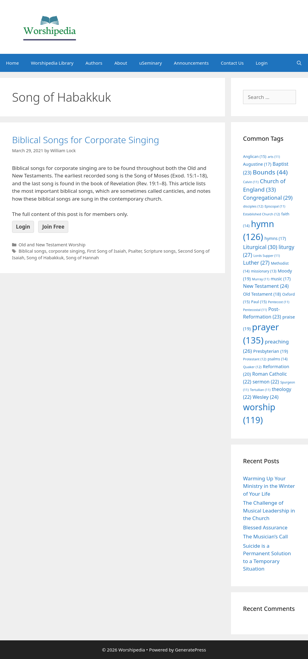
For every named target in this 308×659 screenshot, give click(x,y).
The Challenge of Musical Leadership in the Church (269, 510)
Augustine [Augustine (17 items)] (257, 164)
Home (12, 63)
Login (261, 63)
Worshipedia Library (52, 63)
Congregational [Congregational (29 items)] (268, 197)
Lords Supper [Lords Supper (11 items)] (266, 256)
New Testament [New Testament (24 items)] (266, 286)
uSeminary (150, 63)
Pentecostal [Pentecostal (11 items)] (255, 310)
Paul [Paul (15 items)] (259, 301)
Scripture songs (160, 251)
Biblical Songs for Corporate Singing (85, 140)
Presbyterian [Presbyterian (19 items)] (270, 351)
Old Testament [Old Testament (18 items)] (262, 294)
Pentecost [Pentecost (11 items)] (278, 302)
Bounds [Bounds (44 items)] (270, 172)
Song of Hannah (82, 257)
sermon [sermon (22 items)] (266, 381)
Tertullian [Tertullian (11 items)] (260, 390)
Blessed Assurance (265, 527)
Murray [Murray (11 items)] (261, 279)
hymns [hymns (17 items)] (275, 238)
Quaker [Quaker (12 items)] (252, 367)
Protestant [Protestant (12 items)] (254, 359)
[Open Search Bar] (299, 63)
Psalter (134, 251)
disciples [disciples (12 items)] (253, 206)
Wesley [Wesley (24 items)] (266, 397)
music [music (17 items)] (281, 279)
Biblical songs (32, 251)
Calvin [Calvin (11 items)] (251, 182)
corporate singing (67, 251)
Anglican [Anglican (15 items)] (254, 156)
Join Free (53, 226)
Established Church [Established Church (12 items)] (261, 214)
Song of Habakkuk (45, 257)
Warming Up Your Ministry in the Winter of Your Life (269, 486)
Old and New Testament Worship (52, 245)
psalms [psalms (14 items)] (278, 359)
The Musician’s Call (265, 536)
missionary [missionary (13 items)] (263, 271)
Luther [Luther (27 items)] (256, 262)
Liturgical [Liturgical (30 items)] (260, 247)
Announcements (191, 63)
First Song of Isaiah (106, 251)
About (120, 63)
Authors (93, 63)
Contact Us (232, 63)
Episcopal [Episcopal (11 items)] (275, 206)
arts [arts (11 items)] (274, 157)
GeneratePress (190, 650)
